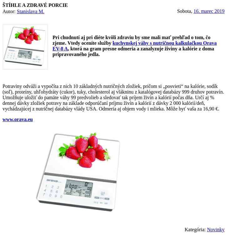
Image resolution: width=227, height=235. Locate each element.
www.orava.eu (18, 119)
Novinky (215, 229)
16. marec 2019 (209, 11)
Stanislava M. (30, 11)
